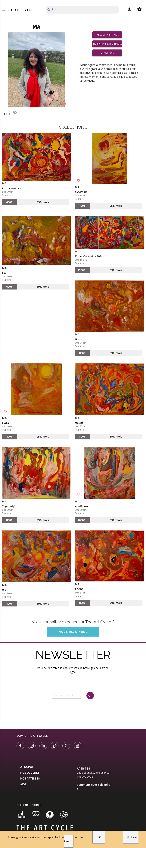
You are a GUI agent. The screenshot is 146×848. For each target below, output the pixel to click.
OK (99, 837)
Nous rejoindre (73, 631)
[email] (66, 695)
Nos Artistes (30, 778)
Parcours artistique (107, 34)
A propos (27, 766)
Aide (23, 784)
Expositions (107, 52)
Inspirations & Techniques (107, 43)
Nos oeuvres (29, 772)
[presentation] (67, 711)
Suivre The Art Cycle (32, 735)
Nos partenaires (29, 805)
